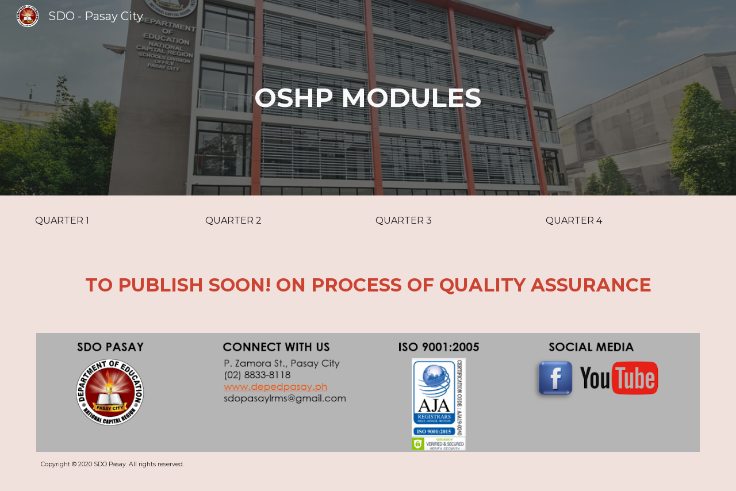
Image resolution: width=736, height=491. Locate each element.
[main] (368, 98)
